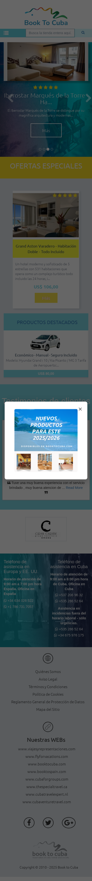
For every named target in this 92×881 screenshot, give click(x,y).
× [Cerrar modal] (80, 409)
